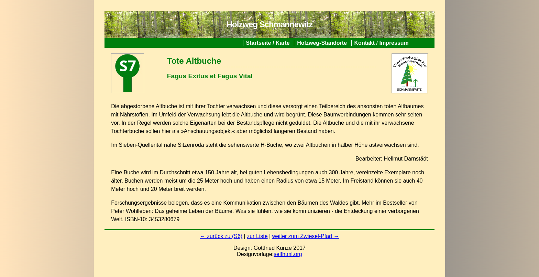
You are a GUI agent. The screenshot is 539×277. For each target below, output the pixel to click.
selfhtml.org (288, 254)
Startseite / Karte (268, 43)
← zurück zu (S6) (221, 236)
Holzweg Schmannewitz (270, 24)
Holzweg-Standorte (322, 43)
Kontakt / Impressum (381, 43)
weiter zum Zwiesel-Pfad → (305, 236)
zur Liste (257, 236)
